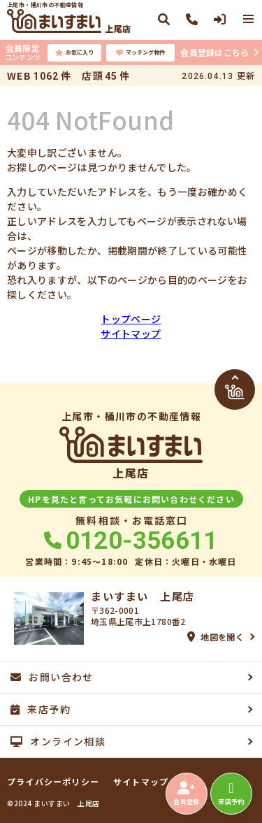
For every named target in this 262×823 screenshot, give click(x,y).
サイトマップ (131, 334)
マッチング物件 (140, 52)
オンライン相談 (57, 741)
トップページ (131, 319)
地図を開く (215, 637)
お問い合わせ (52, 677)
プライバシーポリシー (53, 782)
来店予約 (231, 793)
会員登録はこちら (214, 52)
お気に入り (74, 52)
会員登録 (186, 793)
